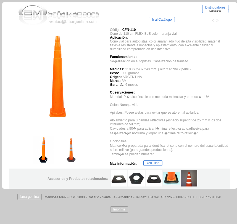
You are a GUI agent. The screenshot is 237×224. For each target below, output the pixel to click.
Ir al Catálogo (162, 20)
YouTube (152, 163)
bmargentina (29, 197)
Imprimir (119, 209)
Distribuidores (215, 9)
